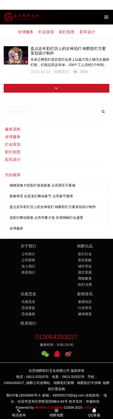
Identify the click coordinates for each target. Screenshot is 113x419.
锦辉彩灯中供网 (89, 383)
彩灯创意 (67, 32)
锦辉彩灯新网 (64, 383)
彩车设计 (87, 32)
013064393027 (56, 337)
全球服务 (26, 32)
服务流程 (13, 129)
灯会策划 (46, 32)
